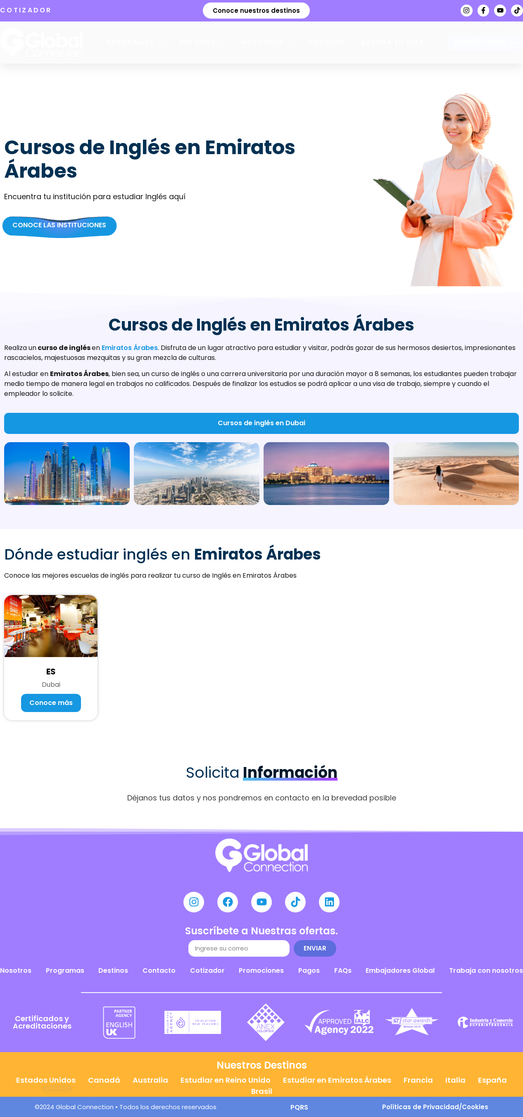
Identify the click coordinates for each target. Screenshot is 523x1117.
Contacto (159, 970)
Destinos (202, 42)
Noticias (326, 42)
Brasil (261, 1091)
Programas (135, 42)
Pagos (309, 970)
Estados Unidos (46, 1080)
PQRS (299, 1107)
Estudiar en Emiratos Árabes (337, 1080)
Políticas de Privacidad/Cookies (435, 1107)
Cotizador (207, 970)
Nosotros (266, 42)
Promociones (261, 970)
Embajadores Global (400, 970)
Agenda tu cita (392, 42)
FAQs (343, 970)
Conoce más (51, 702)
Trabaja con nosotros (486, 970)
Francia (418, 1080)
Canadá (104, 1080)
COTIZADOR (26, 10)
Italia (455, 1080)
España (492, 1080)
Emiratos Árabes (130, 347)
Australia (150, 1080)
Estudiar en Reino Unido (226, 1080)
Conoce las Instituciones (59, 225)
